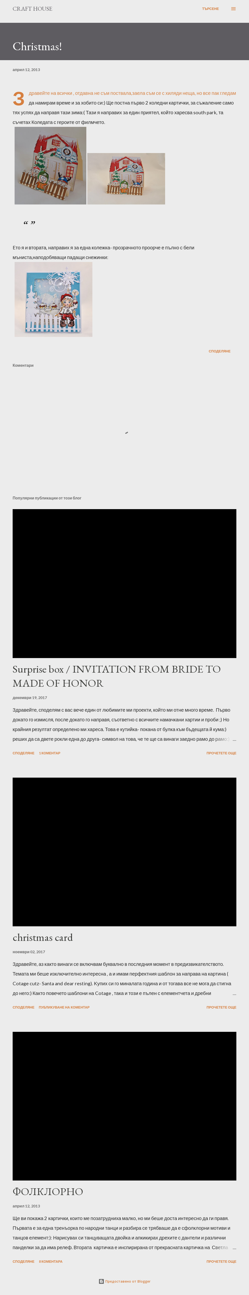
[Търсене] (210, 9)
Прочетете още (221, 753)
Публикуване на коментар (64, 1007)
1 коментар (50, 753)
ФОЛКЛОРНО (48, 1191)
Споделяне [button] (220, 351)
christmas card (43, 937)
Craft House (32, 8)
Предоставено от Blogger (124, 1281)
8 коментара (51, 1261)
